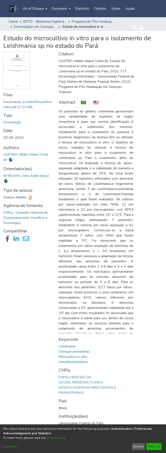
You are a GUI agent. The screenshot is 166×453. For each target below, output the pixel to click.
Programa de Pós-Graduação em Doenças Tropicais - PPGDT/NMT (93, 21)
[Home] (13, 8)
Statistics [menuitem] (82, 8)
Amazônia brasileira (73, 362)
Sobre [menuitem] (115, 8)
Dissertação (12, 122)
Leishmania (67, 346)
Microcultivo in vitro (73, 356)
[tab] (83, 102)
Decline (138, 446)
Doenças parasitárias (74, 351)
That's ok (153, 446)
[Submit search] (135, 27)
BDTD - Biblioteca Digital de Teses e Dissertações (44, 21)
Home (13, 21)
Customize (10, 446)
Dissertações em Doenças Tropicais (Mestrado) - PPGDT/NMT (35, 26)
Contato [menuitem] (100, 8)
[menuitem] (34, 8)
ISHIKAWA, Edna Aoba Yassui (26, 175)
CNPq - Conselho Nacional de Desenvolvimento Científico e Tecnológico (25, 217)
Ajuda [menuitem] (130, 8)
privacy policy (55, 438)
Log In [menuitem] (150, 27)
